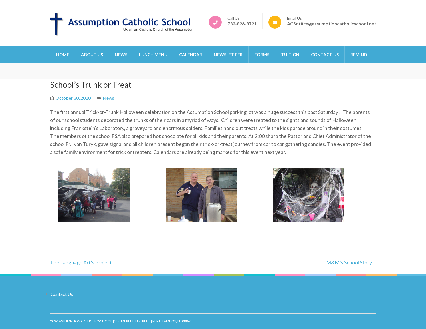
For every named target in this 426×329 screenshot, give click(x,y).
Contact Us (325, 54)
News (121, 54)
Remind (358, 54)
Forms (261, 54)
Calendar (190, 54)
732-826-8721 (242, 23)
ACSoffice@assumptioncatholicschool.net (331, 23)
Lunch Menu (153, 54)
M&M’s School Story (349, 262)
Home (62, 54)
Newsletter (228, 54)
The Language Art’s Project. (81, 262)
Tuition (290, 54)
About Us (92, 54)
